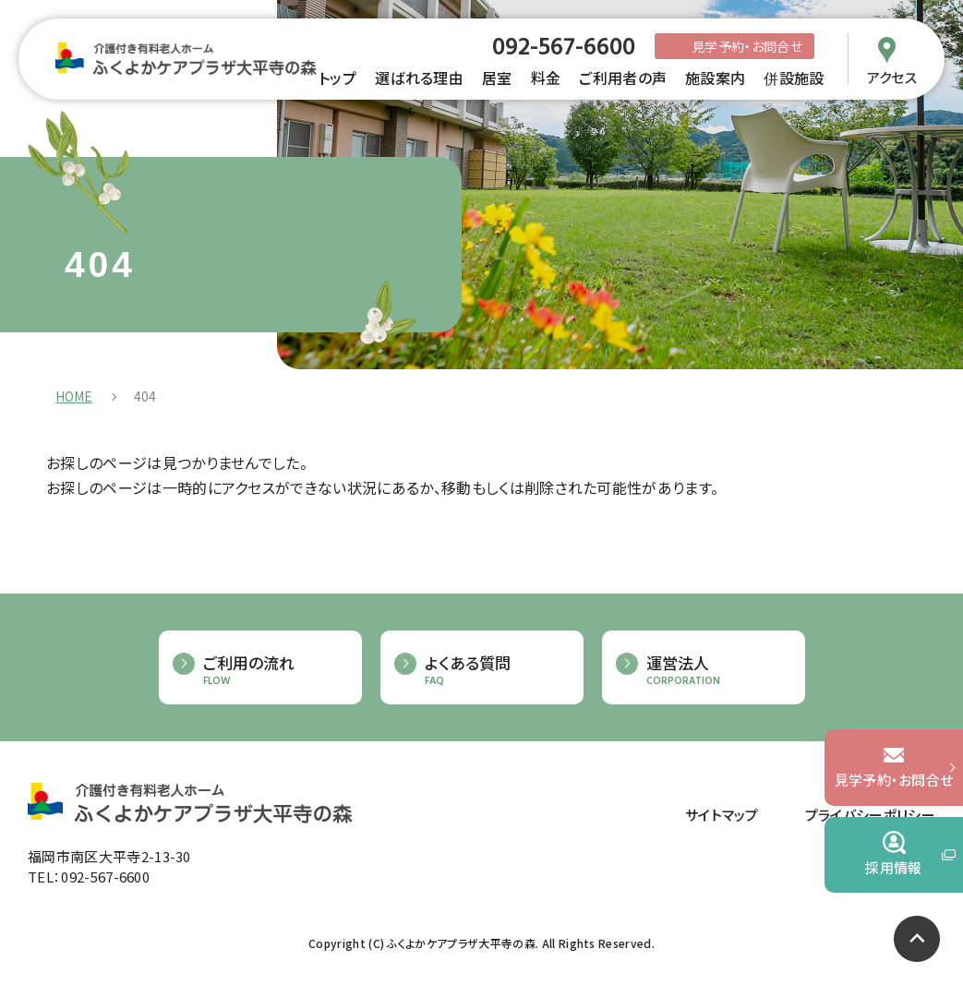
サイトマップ (722, 814)
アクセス (892, 75)
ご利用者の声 (623, 77)
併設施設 (794, 77)
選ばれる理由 (419, 77)
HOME (73, 396)
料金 (546, 77)
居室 (497, 77)
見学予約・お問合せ (747, 46)
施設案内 (715, 77)
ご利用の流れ (273, 671)
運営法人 (716, 671)
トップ (337, 77)
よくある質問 (495, 671)
